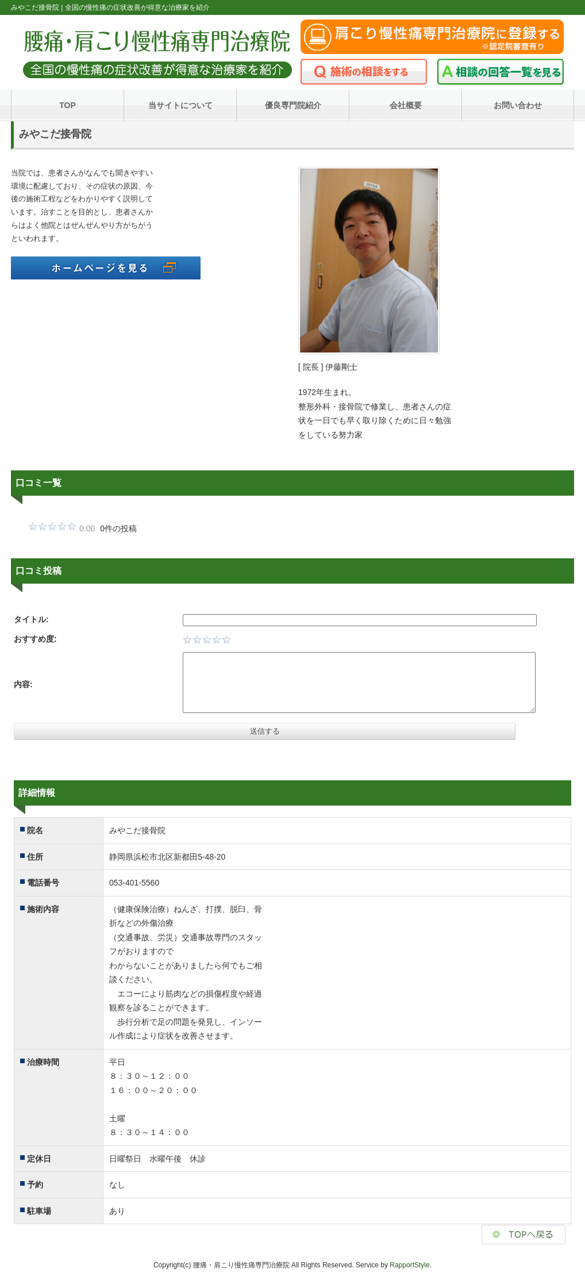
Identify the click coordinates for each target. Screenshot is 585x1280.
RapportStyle (409, 1265)
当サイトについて (180, 105)
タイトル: (31, 619)
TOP (67, 105)
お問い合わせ (518, 105)
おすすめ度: (35, 638)
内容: (23, 684)
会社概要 (406, 105)
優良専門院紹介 (293, 105)
